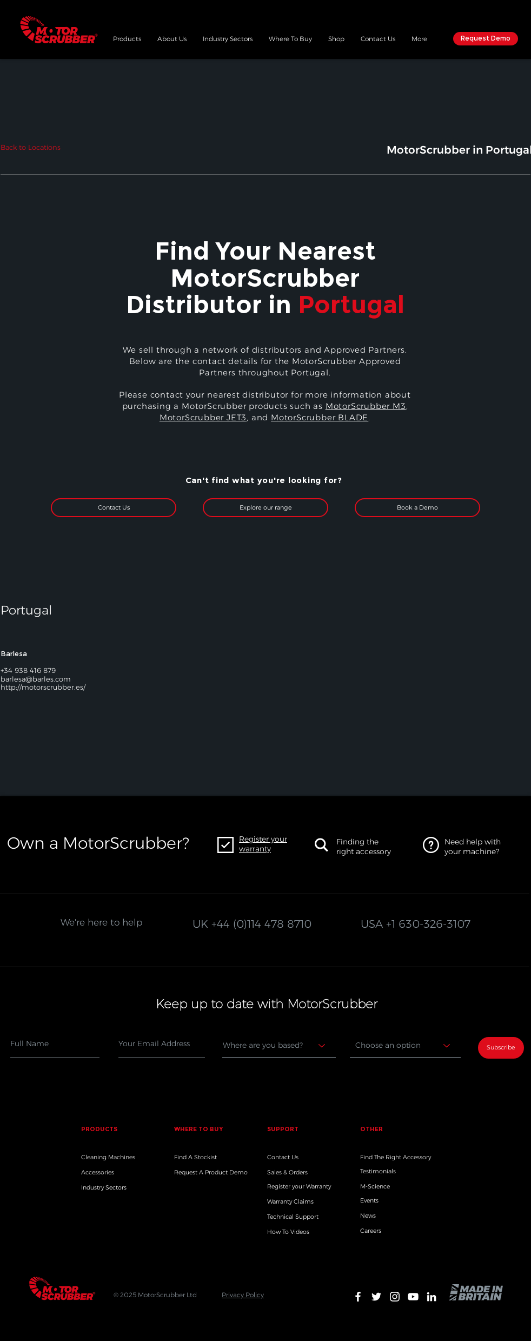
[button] (127, 37)
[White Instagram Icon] (394, 1296)
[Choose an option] (405, 1045)
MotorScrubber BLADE (319, 417)
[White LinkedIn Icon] (431, 1296)
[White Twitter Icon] (376, 1296)
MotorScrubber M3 (366, 406)
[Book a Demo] (417, 507)
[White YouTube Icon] (413, 1296)
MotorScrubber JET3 (203, 417)
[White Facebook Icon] (357, 1296)
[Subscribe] (501, 1048)
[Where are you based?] (279, 1045)
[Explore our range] (265, 507)
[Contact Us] (113, 507)
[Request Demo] (485, 38)
